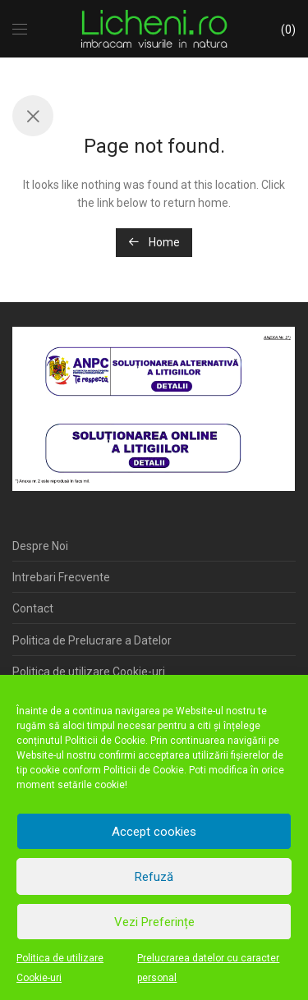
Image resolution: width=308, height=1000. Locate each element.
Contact (32, 608)
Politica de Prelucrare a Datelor (92, 640)
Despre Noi (40, 546)
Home (154, 242)
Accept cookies (154, 831)
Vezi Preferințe (154, 922)
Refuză (154, 876)
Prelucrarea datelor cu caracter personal (208, 968)
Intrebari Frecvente (61, 577)
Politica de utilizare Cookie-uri (59, 968)
